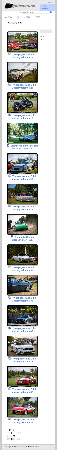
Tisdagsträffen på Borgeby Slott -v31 (23, 238)
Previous (10, 437)
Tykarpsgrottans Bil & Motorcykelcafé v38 (24, 421)
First (8, 431)
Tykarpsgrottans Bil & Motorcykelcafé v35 (24, 329)
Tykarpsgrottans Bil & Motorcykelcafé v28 (24, 177)
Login (50, 2)
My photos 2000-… (24, 17)
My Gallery (9, 17)
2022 (38, 17)
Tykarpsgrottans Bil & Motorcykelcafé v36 (24, 360)
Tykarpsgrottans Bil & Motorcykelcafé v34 (24, 299)
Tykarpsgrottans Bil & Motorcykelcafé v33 (24, 269)
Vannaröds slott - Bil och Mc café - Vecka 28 (24, 147)
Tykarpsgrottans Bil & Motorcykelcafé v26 (24, 116)
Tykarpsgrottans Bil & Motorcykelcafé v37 (24, 390)
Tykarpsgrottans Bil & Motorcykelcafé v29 (24, 208)
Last (18, 437)
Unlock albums (45, 7)
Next (18, 431)
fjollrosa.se (21, 447)
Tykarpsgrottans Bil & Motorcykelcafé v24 (24, 86)
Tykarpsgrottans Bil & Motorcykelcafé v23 (24, 56)
